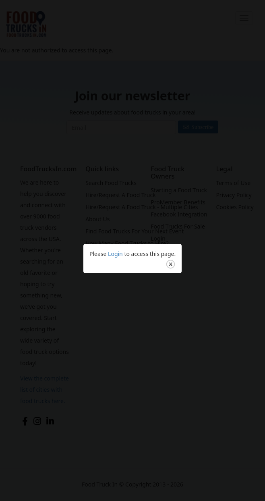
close (171, 257)
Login (115, 247)
